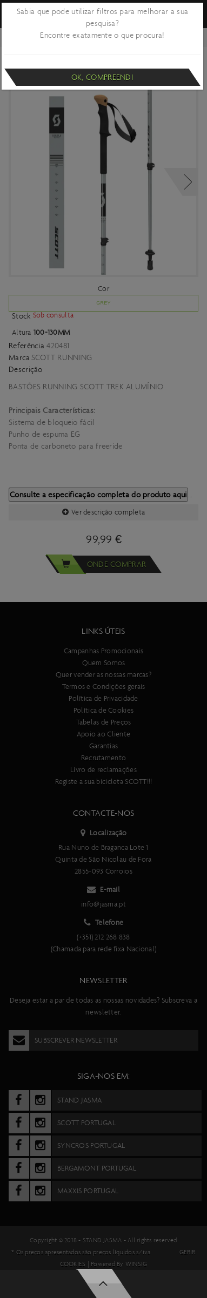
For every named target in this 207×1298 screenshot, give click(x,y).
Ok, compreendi (102, 77)
